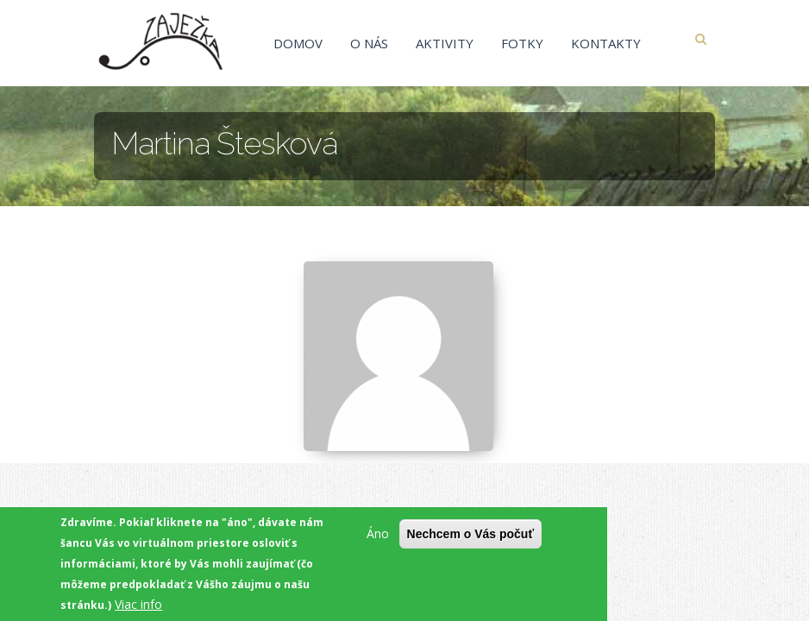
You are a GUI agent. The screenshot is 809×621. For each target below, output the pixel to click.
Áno (378, 533)
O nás (369, 43)
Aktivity (444, 43)
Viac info (138, 604)
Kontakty (606, 43)
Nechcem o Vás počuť (471, 534)
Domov (298, 43)
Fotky (522, 43)
